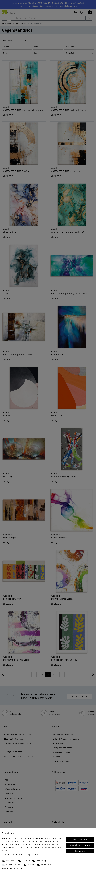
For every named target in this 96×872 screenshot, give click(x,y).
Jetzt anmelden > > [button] (79, 696)
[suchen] (89, 18)
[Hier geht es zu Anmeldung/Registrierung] (75, 12)
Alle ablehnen (80, 851)
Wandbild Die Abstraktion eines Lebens (17, 658)
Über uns (8, 811)
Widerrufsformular (12, 789)
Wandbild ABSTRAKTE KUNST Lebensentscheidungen (23, 109)
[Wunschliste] (82, 12)
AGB (6, 780)
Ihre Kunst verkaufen (61, 761)
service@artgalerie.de (15, 739)
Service (55, 726)
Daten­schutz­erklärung (13, 854)
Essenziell (11, 860)
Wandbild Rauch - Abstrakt (59, 536)
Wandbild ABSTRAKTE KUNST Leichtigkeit (65, 170)
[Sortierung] (11, 40)
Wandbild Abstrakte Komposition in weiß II (18, 353)
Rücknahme (57, 743)
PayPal (31, 864)
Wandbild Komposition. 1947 (12, 597)
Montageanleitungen (61, 752)
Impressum (9, 802)
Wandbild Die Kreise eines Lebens (62, 597)
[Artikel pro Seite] (28, 40)
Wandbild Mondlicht (8, 414)
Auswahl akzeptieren (80, 845)
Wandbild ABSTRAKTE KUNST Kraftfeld (16, 170)
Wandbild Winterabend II (58, 353)
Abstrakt (23, 23)
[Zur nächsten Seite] (93, 675)
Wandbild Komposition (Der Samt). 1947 (65, 658)
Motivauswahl (12, 23)
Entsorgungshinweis (13, 798)
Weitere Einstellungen (12, 868)
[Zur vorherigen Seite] (3, 675)
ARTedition (9, 807)
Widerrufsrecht (11, 784)
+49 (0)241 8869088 (14, 752)
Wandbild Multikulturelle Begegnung (63, 475)
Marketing (41, 860)
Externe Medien (13, 864)
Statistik (26, 860)
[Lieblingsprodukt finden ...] (48, 18)
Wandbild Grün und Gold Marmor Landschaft (67, 231)
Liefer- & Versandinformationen (66, 739)
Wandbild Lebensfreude (57, 414)
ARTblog (56, 757)
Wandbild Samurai (7, 292)
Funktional (46, 864)
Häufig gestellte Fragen (62, 748)
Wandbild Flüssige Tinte (9, 231)
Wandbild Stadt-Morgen (9, 536)
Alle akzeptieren (80, 839)
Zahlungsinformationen (62, 734)
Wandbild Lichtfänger (8, 475)
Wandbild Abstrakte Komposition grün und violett (70, 292)
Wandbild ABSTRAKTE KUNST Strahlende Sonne (68, 109)
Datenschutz (10, 793)
